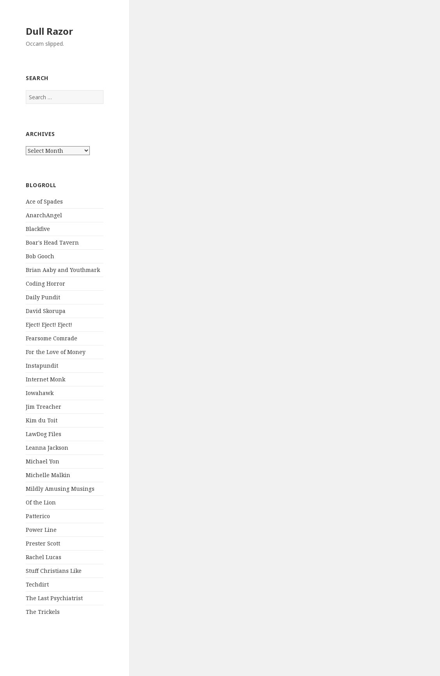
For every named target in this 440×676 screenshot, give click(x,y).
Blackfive (38, 228)
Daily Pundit (43, 297)
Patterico (38, 516)
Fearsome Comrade (51, 338)
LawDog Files (43, 434)
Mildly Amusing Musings (60, 488)
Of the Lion (41, 502)
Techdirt (37, 584)
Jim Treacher (43, 406)
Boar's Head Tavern (52, 242)
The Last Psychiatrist (54, 598)
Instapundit (42, 365)
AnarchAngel (44, 215)
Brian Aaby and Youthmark (63, 270)
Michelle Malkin (48, 475)
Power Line (41, 529)
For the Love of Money (56, 352)
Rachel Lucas (43, 557)
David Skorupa (46, 311)
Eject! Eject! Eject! (49, 324)
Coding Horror (45, 283)
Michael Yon (42, 461)
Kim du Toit (41, 420)
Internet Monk (45, 379)
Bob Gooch (40, 256)
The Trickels (43, 611)
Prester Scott (43, 543)
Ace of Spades (44, 201)
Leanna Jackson (47, 447)
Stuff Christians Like (54, 570)
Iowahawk (39, 393)
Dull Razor (49, 31)
